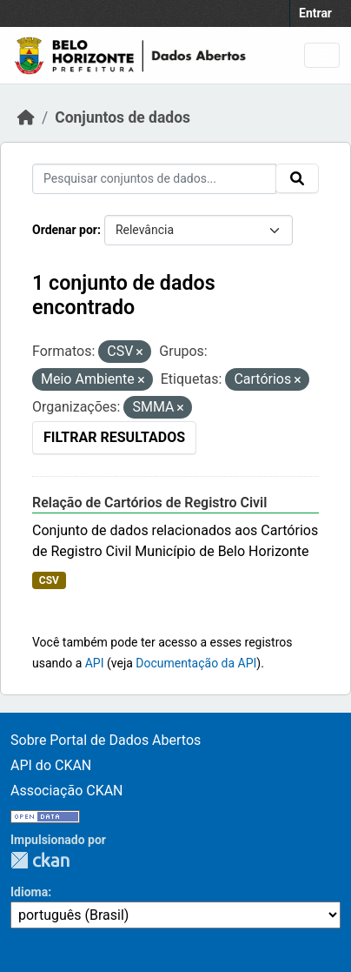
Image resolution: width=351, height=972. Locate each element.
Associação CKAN (66, 790)
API (94, 663)
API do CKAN (50, 765)
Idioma (29, 892)
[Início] (26, 117)
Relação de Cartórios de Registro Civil (149, 502)
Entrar (315, 13)
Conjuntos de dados (122, 117)
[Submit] (297, 178)
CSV (49, 580)
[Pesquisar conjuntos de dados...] (154, 179)
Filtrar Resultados (114, 437)
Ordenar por (64, 230)
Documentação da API (196, 663)
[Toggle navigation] (322, 55)
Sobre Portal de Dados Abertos (105, 740)
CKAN (40, 860)
